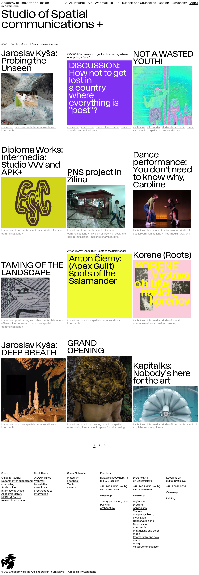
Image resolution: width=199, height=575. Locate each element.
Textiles (137, 511)
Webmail (101, 3)
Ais (90, 3)
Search (164, 3)
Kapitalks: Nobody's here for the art (161, 373)
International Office (12, 491)
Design (161, 324)
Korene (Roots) (162, 255)
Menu (193, 3)
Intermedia (7, 130)
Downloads (41, 487)
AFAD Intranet (75, 3)
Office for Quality (11, 478)
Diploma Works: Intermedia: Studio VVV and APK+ (32, 161)
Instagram (73, 478)
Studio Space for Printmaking (108, 428)
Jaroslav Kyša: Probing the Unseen (29, 61)
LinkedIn (72, 487)
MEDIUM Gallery (11, 497)
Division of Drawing (102, 234)
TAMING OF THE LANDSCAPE (32, 269)
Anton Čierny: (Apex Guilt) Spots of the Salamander (96, 251)
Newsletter (40, 484)
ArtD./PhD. (185, 234)
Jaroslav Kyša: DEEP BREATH (29, 349)
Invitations (7, 127)
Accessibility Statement (82, 572)
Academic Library (11, 494)
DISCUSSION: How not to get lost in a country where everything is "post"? (97, 56)
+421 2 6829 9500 (143, 490)
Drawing (138, 505)
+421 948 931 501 (109, 486)
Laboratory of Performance (162, 230)
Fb (117, 3)
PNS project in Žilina (94, 176)
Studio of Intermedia (107, 127)
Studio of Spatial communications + (40, 44)
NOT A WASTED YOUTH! (163, 57)
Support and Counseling (139, 3)
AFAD (4, 44)
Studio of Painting (91, 424)
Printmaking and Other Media (32, 320)
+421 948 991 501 (142, 486)
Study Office (8, 487)
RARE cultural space (13, 500)
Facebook (73, 481)
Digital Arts (139, 502)
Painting (171, 324)
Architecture (107, 508)
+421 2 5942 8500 (110, 490)
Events (14, 44)
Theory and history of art (114, 502)
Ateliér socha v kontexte (105, 237)
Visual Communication (146, 547)
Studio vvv (36, 230)
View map (106, 496)
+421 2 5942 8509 (176, 486)
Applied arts (140, 508)
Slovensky (179, 3)
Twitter (71, 484)
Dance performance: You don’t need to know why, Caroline (162, 170)
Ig (111, 3)
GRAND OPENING (85, 347)
